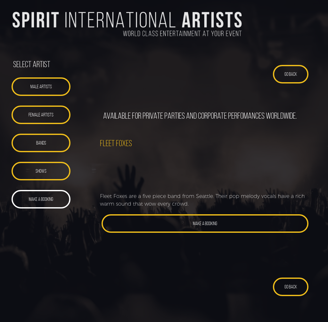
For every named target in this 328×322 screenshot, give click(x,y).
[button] (41, 86)
